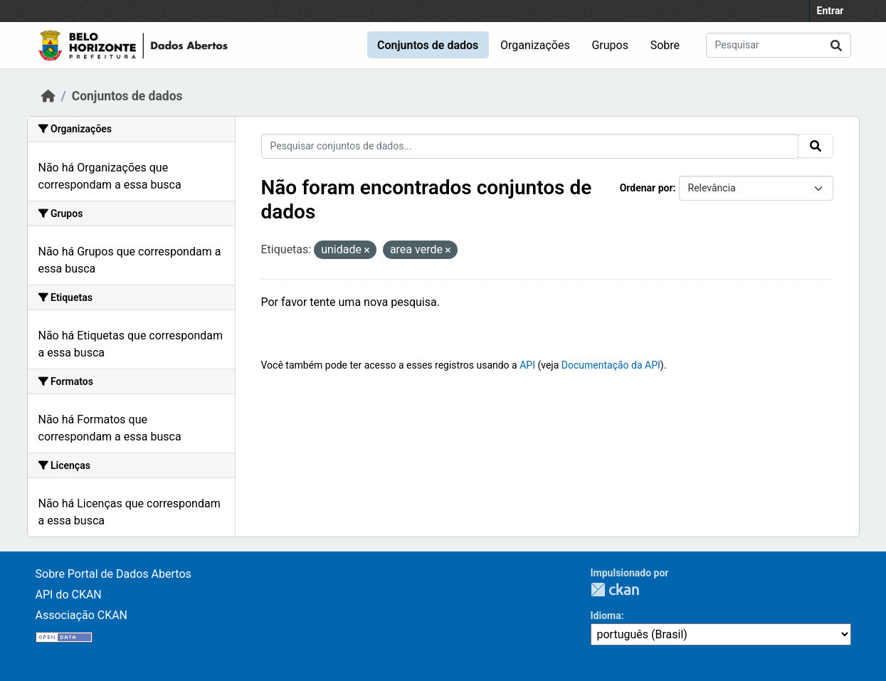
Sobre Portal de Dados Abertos (113, 574)
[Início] (48, 96)
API (527, 365)
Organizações (535, 45)
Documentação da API (610, 365)
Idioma (606, 615)
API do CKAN (69, 594)
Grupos (609, 45)
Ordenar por (646, 188)
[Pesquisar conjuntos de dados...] (778, 45)
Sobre (665, 45)
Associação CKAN (82, 615)
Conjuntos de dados (427, 45)
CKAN (615, 589)
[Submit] (836, 45)
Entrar (830, 10)
